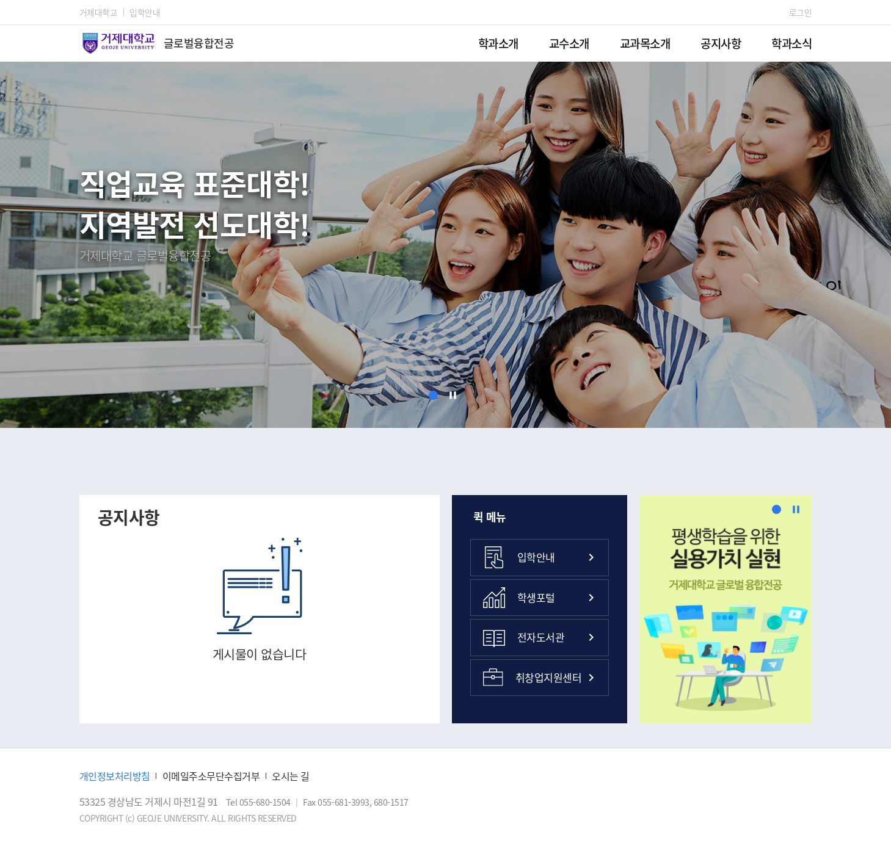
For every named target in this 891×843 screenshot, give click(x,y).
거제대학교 (98, 12)
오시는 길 (291, 776)
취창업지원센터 (532, 677)
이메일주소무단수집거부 (211, 776)
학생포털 (519, 598)
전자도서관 (524, 637)
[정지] (453, 395)
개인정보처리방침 (114, 776)
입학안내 (144, 12)
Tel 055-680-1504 (259, 802)
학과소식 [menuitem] (791, 43)
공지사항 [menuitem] (720, 43)
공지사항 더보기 (412, 517)
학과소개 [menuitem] (498, 43)
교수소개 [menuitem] (569, 43)
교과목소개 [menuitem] (645, 43)
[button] (433, 395)
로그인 (800, 12)
